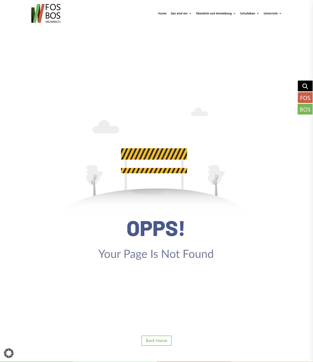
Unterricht (271, 13)
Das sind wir (179, 13)
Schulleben (247, 13)
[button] (9, 353)
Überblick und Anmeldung (214, 13)
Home (162, 13)
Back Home (156, 340)
